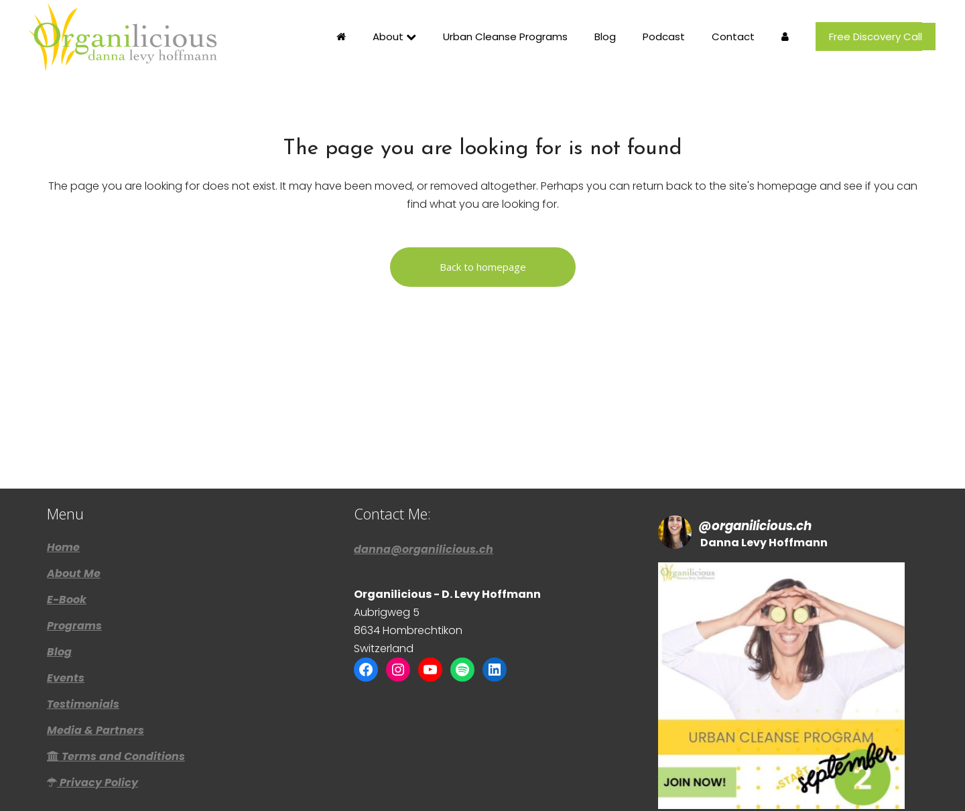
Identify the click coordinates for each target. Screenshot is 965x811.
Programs (74, 577)
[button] (781, 637)
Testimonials (83, 656)
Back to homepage (483, 266)
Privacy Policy (92, 734)
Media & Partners (95, 682)
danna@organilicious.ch (423, 501)
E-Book (66, 551)
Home (63, 499)
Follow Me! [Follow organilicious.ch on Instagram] (781, 787)
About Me (74, 525)
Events (65, 630)
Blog (59, 604)
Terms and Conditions (116, 708)
